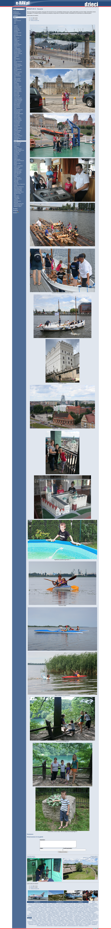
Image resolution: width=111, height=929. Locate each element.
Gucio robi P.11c (16, 124)
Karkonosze (16, 156)
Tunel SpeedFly (16, 152)
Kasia (15, 23)
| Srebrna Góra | (50, 917)
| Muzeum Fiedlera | (64, 914)
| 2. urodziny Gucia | (84, 906)
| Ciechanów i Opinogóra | (78, 919)
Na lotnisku (16, 41)
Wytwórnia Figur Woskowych (19, 160)
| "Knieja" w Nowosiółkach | (58, 921)
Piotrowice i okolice (17, 117)
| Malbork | (63, 919)
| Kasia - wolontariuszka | (86, 923)
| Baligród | (34, 921)
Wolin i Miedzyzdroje (17, 142)
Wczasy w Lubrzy (17, 73)
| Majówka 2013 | (41, 912)
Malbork (15, 146)
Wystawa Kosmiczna (17, 201)
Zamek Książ (16, 180)
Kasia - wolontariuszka (18, 178)
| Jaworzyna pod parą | (60, 910)
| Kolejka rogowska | (83, 910)
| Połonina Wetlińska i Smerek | (46, 925)
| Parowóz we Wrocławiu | (32, 910)
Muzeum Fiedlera (17, 105)
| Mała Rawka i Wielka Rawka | (68, 924)
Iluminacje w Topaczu (17, 206)
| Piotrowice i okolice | (81, 915)
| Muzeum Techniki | (47, 919)
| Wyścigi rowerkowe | (62, 911)
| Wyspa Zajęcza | (79, 925)
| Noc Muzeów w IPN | (34, 920)
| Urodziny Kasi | (67, 907)
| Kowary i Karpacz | (42, 917)
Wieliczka (15, 176)
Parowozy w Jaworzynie (18, 53)
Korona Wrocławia (17, 121)
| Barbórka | (78, 908)
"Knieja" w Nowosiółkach (18, 165)
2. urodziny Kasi (16, 74)
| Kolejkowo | (70, 920)
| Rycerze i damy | (34, 912)
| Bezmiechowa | (61, 923)
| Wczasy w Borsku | (56, 919)
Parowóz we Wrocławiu (18, 71)
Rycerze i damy (16, 92)
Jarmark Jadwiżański (17, 86)
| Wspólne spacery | (70, 906)
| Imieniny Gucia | (93, 904)
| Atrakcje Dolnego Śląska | (78, 912)
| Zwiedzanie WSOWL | (32, 917)
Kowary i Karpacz (17, 131)
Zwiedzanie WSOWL (17, 130)
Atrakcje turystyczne (17, 20)
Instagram (15, 210)
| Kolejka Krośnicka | (78, 920)
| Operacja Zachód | (50, 912)
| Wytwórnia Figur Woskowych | (89, 920)
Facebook (15, 208)
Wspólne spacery (17, 45)
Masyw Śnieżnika (17, 134)
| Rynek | (80, 907)
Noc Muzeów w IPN (17, 151)
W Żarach (15, 70)
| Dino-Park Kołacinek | (93, 910)
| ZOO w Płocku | (36, 911)
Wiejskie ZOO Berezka (18, 189)
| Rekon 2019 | (50, 927)
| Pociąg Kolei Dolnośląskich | (53, 915)
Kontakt (16, 212)
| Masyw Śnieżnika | (58, 917)
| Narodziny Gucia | (46, 904)
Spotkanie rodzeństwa (17, 44)
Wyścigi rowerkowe (17, 87)
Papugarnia (16, 199)
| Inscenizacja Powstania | (32, 916)
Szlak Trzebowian (17, 107)
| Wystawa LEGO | (72, 915)
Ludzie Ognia (16, 182)
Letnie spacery (16, 56)
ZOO (15, 60)
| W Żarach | (94, 908)
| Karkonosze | (64, 920)
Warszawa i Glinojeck (17, 118)
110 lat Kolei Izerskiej (17, 88)
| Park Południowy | (87, 907)
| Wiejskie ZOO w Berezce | (87, 921)
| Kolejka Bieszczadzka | (32, 923)
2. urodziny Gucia (17, 48)
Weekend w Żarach (17, 52)
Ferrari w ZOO (16, 96)
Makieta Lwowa (16, 154)
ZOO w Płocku (16, 83)
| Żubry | (65, 925)
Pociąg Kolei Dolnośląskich (18, 113)
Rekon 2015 (16, 129)
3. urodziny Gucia (17, 66)
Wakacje (15, 62)
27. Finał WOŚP (16, 198)
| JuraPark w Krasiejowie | (61, 908)
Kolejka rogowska (17, 79)
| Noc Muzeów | (76, 916)
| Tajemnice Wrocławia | (36, 914)
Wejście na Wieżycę (17, 78)
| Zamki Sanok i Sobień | (43, 923)
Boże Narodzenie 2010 (17, 69)
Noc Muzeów (16, 126)
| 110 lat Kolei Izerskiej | (73, 911)
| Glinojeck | (30, 906)
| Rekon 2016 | (95, 917)
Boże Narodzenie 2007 (17, 35)
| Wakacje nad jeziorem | (94, 911)
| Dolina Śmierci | (71, 925)
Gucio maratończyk (17, 49)
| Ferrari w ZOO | (58, 912)
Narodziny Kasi (16, 43)
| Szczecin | (29, 919)
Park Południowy (17, 58)
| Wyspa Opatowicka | (87, 917)
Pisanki (15, 108)
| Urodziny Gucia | (37, 906)
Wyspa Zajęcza (16, 197)
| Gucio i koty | (71, 904)
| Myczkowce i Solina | (42, 921)
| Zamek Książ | (95, 923)
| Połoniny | (49, 921)
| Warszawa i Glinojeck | (92, 915)
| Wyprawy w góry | (64, 915)
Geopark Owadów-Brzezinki (19, 203)
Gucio (15, 21)
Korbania (15, 185)
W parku (15, 47)
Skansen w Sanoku (17, 167)
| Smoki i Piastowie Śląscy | (86, 916)
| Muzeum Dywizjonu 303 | (72, 927)
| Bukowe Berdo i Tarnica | (81, 924)
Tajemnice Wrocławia (17, 101)
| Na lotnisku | (44, 906)
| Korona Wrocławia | (42, 916)
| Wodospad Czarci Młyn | (33, 925)
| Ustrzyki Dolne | (77, 921)
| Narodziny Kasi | (51, 906)
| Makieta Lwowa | (51, 920)
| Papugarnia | (94, 925)
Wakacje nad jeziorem (17, 91)
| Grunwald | (58, 920)
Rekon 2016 (16, 139)
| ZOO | (93, 907)
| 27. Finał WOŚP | (87, 925)
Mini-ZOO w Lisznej (17, 193)
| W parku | (77, 906)
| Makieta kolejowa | (55, 914)
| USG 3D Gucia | (38, 904)
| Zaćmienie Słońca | (51, 916)
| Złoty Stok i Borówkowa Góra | (91, 919)
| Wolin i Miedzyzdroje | (37, 919)
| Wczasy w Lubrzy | (43, 910)
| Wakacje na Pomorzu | (83, 911)
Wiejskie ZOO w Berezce (18, 169)
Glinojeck (15, 39)
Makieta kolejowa (17, 104)
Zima (15, 36)
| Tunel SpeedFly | (43, 920)
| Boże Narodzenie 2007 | (80, 904)
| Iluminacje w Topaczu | (84, 927)
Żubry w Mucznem (17, 173)
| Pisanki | (80, 914)
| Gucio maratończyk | (93, 906)
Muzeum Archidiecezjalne (18, 109)
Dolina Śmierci (16, 195)
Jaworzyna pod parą (17, 75)
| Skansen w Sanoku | (69, 921)
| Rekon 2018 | (31, 924)
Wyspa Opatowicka (17, 138)
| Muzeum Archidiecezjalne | (88, 914)
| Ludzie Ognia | (37, 924)
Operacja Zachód (17, 95)
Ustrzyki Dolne (16, 168)
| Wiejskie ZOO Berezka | (92, 924)
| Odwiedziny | (54, 904)
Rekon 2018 (16, 181)
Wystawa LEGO (16, 116)
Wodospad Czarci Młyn (18, 190)
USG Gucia (16, 27)
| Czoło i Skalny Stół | (75, 923)
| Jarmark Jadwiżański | (52, 911)
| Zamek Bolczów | (78, 917)
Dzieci (14, 17)
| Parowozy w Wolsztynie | (36, 907)
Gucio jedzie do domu (17, 32)
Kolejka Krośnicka (17, 159)
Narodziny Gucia (17, 30)
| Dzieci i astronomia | (46, 914)
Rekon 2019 (16, 202)
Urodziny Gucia (16, 40)
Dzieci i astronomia (17, 103)
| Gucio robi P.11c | (60, 916)
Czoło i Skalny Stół (17, 177)
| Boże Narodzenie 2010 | (86, 908)
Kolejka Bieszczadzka (17, 171)
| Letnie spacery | (74, 907)
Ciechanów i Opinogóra (18, 148)
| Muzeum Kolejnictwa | (50, 908)
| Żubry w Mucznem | (53, 923)
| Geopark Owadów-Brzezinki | (59, 927)
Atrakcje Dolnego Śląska (18, 99)
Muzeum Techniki (17, 143)
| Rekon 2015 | (96, 916)
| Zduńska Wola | (69, 919)
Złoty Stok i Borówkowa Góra (19, 150)
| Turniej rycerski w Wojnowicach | (48, 924)
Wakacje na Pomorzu (17, 90)
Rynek (15, 57)
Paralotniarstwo (16, 13)
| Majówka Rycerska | (33, 915)
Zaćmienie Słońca (17, 122)
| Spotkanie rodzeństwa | (61, 906)
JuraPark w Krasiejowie (18, 65)
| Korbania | (58, 924)
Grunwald (15, 155)
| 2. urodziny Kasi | (52, 910)
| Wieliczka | (68, 923)
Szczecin (15, 141)
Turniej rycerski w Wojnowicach (19, 184)
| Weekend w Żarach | (46, 907)
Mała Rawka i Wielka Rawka (19, 186)
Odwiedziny (16, 31)
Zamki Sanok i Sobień (17, 172)
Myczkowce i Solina (17, 163)
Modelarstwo (16, 12)
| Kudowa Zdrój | (43, 911)
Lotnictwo (15, 15)
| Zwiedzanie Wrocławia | (67, 912)
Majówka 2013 (16, 94)
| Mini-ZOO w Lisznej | (58, 925)
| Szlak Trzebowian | (73, 914)
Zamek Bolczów (16, 137)
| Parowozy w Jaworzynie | (57, 907)
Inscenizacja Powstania (18, 120)
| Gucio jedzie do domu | (63, 904)
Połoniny (15, 164)
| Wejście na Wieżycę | (74, 910)
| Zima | (87, 904)
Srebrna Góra (16, 133)
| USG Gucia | (31, 904)
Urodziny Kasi (16, 54)
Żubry (15, 194)
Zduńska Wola (16, 147)
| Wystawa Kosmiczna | (41, 927)
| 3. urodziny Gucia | (71, 908)
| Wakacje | (42, 908)
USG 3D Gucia (16, 28)
